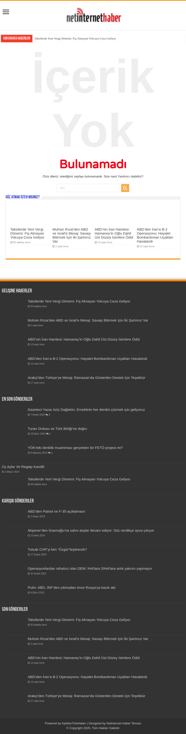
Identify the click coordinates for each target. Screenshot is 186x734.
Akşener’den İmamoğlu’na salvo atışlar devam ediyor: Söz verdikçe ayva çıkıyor (91, 530)
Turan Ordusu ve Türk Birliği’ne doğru (57, 429)
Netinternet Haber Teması (123, 723)
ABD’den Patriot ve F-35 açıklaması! (56, 511)
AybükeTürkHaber (74, 723)
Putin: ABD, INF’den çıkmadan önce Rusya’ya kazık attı (72, 587)
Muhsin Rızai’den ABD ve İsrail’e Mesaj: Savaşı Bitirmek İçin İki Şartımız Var (71, 235)
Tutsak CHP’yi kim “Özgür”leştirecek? (57, 549)
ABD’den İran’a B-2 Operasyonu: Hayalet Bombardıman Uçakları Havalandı (155, 235)
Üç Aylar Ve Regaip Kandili (23, 467)
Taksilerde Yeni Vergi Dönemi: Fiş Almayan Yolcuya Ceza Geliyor (75, 38)
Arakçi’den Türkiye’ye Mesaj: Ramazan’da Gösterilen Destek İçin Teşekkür (86, 378)
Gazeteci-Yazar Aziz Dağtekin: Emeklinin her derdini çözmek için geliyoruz (86, 410)
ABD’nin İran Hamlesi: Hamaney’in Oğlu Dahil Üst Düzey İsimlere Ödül (114, 233)
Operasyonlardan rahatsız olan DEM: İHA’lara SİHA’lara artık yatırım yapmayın (90, 568)
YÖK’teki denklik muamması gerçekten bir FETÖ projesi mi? (75, 448)
